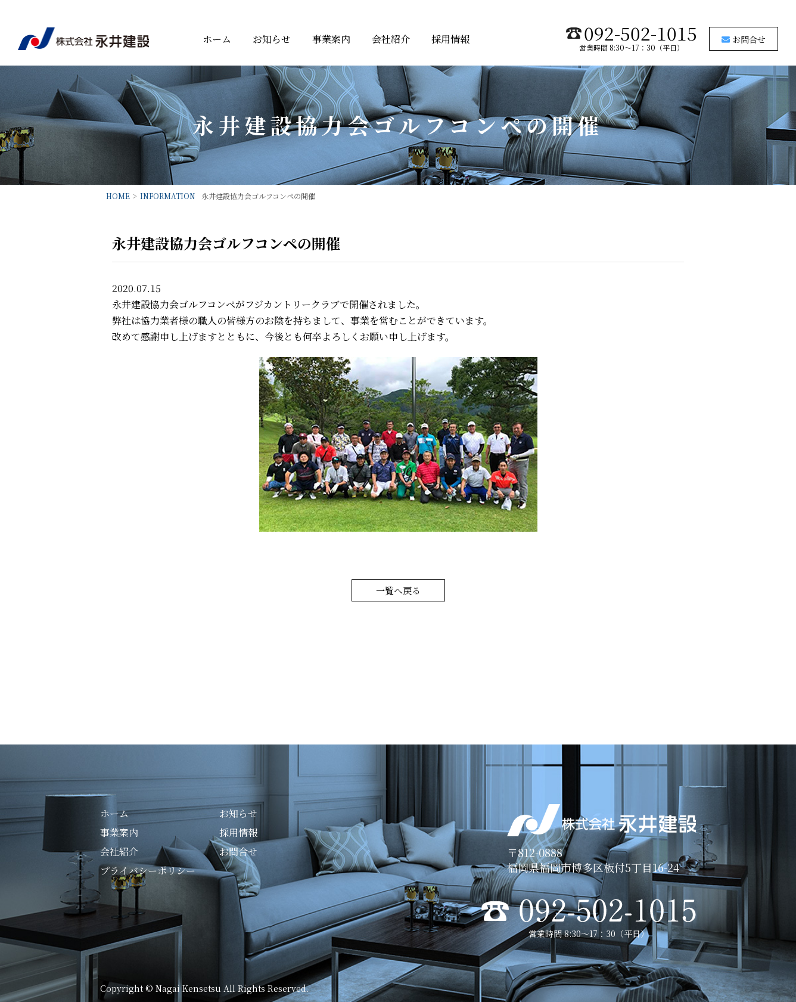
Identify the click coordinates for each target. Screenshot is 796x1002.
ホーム (217, 39)
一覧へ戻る (398, 590)
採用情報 (450, 39)
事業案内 (331, 39)
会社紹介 (391, 39)
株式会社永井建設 (83, 38)
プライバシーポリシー (147, 870)
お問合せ (744, 39)
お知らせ (272, 39)
